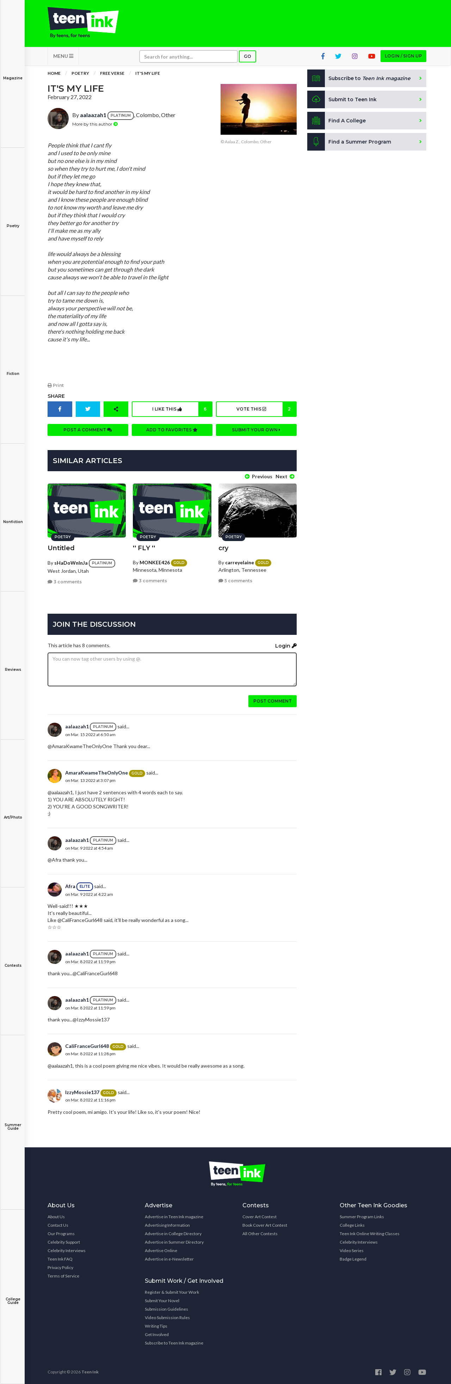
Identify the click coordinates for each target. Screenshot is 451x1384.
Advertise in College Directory (173, 1233)
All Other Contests (260, 1233)
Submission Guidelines (166, 1308)
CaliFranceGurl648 (87, 1046)
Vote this (266, 409)
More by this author (95, 124)
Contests (13, 960)
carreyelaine (239, 562)
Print (56, 385)
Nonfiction (13, 517)
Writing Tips (156, 1325)
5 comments (235, 580)
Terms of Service (63, 1275)
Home (54, 74)
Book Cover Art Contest (264, 1224)
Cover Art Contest (259, 1216)
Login (286, 645)
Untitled (61, 547)
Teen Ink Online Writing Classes (370, 1233)
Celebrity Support (64, 1241)
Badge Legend (353, 1258)
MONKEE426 (155, 562)
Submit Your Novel (162, 1300)
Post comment (272, 700)
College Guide (13, 1296)
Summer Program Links (362, 1216)
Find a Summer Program (349, 142)
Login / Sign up (403, 56)
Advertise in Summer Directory (174, 1241)
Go (247, 57)
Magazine (13, 73)
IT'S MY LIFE (147, 74)
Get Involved (157, 1334)
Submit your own (256, 430)
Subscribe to (359, 79)
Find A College (336, 121)
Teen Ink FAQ (60, 1258)
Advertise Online (161, 1250)
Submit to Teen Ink (342, 100)
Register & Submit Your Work (172, 1291)
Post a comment (87, 430)
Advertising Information (167, 1224)
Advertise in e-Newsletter (169, 1258)
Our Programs (61, 1233)
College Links (352, 1224)
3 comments (65, 581)
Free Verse (112, 74)
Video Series (352, 1250)
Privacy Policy (60, 1267)
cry (223, 547)
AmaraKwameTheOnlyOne (96, 772)
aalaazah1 (93, 115)
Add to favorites (172, 430)
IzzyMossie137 (82, 1092)
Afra (70, 886)
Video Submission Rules (167, 1317)
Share (56, 396)
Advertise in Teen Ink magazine (174, 1216)
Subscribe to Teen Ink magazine (174, 1342)
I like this (181, 409)
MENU (63, 57)
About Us (56, 1216)
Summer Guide (13, 1122)
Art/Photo (13, 812)
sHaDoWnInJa (71, 562)
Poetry (13, 221)
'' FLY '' (144, 547)
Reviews (13, 664)
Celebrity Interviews (67, 1250)
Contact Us (58, 1224)
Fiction (13, 369)
